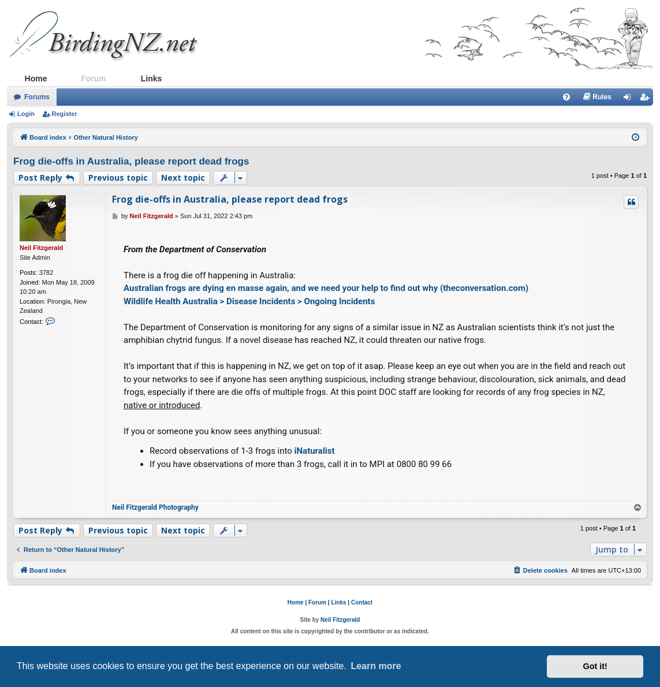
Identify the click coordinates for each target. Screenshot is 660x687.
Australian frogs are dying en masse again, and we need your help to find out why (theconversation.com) (326, 288)
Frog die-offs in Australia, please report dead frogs (131, 161)
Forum (93, 78)
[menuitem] (566, 97)
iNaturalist (314, 451)
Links (151, 78)
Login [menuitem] (630, 99)
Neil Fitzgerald (41, 247)
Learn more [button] (375, 666)
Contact (361, 602)
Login (26, 113)
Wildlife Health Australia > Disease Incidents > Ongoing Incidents (249, 301)
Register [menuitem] (646, 99)
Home (36, 78)
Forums (37, 97)
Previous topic (118, 177)
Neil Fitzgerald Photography (155, 507)
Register (64, 113)
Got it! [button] (595, 666)
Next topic (183, 177)
